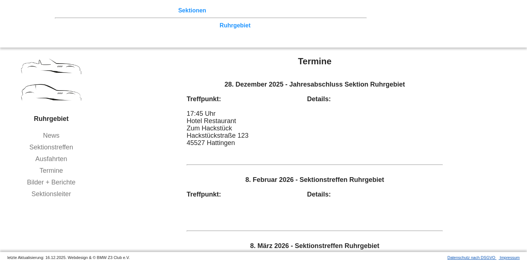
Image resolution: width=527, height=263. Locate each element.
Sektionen (192, 10)
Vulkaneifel (313, 25)
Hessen (342, 25)
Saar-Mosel (98, 32)
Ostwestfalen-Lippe (137, 25)
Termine (51, 170)
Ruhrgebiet (235, 25)
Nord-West (71, 25)
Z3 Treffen (90, 10)
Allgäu (211, 32)
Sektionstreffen (51, 147)
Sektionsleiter (51, 194)
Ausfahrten (51, 159)
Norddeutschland (192, 25)
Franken (68, 32)
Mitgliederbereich (322, 10)
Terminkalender (153, 10)
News (51, 135)
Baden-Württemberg (146, 32)
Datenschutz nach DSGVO (472, 257)
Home (65, 10)
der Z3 (218, 10)
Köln (261, 25)
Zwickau (282, 25)
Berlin (98, 25)
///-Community (333, 32)
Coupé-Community (281, 32)
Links (286, 10)
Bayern (188, 32)
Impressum (509, 257)
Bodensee (237, 32)
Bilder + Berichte (51, 182)
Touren (118, 10)
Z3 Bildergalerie (253, 10)
